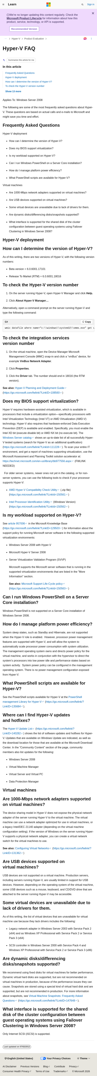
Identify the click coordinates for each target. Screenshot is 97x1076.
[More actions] (91, 39)
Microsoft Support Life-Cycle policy (42, 583)
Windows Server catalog (17, 437)
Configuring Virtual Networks (32, 848)
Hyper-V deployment (16, 77)
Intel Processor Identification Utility (29, 502)
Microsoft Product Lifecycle (24, 18)
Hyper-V (16, 38)
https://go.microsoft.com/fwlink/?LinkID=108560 (32, 392)
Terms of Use (42, 1071)
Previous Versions (29, 1066)
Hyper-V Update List (20, 728)
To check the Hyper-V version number (24, 86)
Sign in (90, 4)
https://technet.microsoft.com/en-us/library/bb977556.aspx (37, 461)
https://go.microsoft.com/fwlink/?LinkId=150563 (37, 588)
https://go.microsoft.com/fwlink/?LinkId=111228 (31, 447)
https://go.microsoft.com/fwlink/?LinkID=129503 (32, 528)
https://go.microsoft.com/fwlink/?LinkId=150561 (37, 494)
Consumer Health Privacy (16, 1071)
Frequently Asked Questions (20, 73)
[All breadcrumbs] (6, 39)
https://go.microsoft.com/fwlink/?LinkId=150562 (37, 506)
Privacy (73, 1066)
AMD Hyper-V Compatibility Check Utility (33, 489)
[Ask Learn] (85, 39)
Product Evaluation (34, 38)
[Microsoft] (48, 4)
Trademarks (59, 1071)
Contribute (59, 1066)
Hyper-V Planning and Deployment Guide (39, 388)
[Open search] (82, 5)
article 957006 (16, 523)
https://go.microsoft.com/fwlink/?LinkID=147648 (47, 1000)
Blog (45, 1066)
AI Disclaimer (9, 1066)
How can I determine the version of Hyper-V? (28, 81)
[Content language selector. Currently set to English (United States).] (19, 1058)
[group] (48, 328)
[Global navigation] (3, 5)
